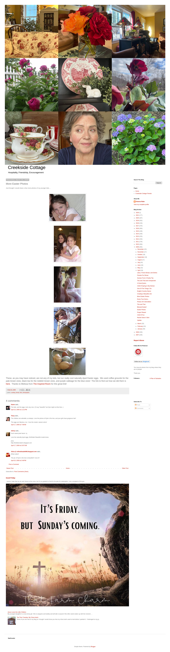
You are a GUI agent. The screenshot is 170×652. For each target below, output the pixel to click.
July (138, 262)
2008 (137, 332)
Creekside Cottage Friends (143, 193)
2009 (137, 247)
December (140, 249)
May (138, 268)
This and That (141, 304)
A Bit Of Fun (140, 315)
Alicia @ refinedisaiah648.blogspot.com (24, 451)
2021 (137, 215)
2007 (137, 335)
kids (21, 392)
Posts (137, 405)
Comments (139, 408)
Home (68, 468)
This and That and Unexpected (146, 280)
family (17, 392)
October (140, 254)
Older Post (125, 468)
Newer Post (9, 468)
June (139, 265)
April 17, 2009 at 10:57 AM (19, 445)
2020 (137, 218)
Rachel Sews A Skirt (143, 317)
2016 (137, 228)
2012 (137, 239)
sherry (13, 431)
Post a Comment (14, 464)
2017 (137, 226)
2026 (137, 212)
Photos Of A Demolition (144, 302)
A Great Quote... (142, 283)
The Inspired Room (42, 384)
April (139, 270)
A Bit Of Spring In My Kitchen (146, 286)
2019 (137, 220)
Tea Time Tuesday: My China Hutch (27, 617)
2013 (137, 236)
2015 (137, 231)
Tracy (13, 416)
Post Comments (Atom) (21, 471)
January (140, 329)
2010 (137, 244)
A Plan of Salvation (155, 378)
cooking (13, 392)
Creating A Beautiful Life (144, 294)
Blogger (93, 646)
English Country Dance (144, 291)
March (139, 323)
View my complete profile (141, 204)
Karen (13, 404)
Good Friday (10, 478)
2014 (137, 234)
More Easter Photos (143, 296)
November (140, 252)
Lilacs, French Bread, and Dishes (147, 273)
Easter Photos (141, 309)
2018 (137, 223)
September (140, 257)
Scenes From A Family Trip (145, 278)
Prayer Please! (141, 312)
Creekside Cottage (26, 167)
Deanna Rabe (140, 201)
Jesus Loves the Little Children (17, 612)
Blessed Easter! (142, 307)
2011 (137, 241)
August (139, 260)
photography (26, 392)
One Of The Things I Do (144, 288)
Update (139, 320)
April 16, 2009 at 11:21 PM (19, 409)
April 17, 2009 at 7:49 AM (18, 424)
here (8, 384)
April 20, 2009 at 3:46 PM (18, 460)
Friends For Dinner (142, 275)
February (140, 326)
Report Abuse (139, 340)
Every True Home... (143, 299)
